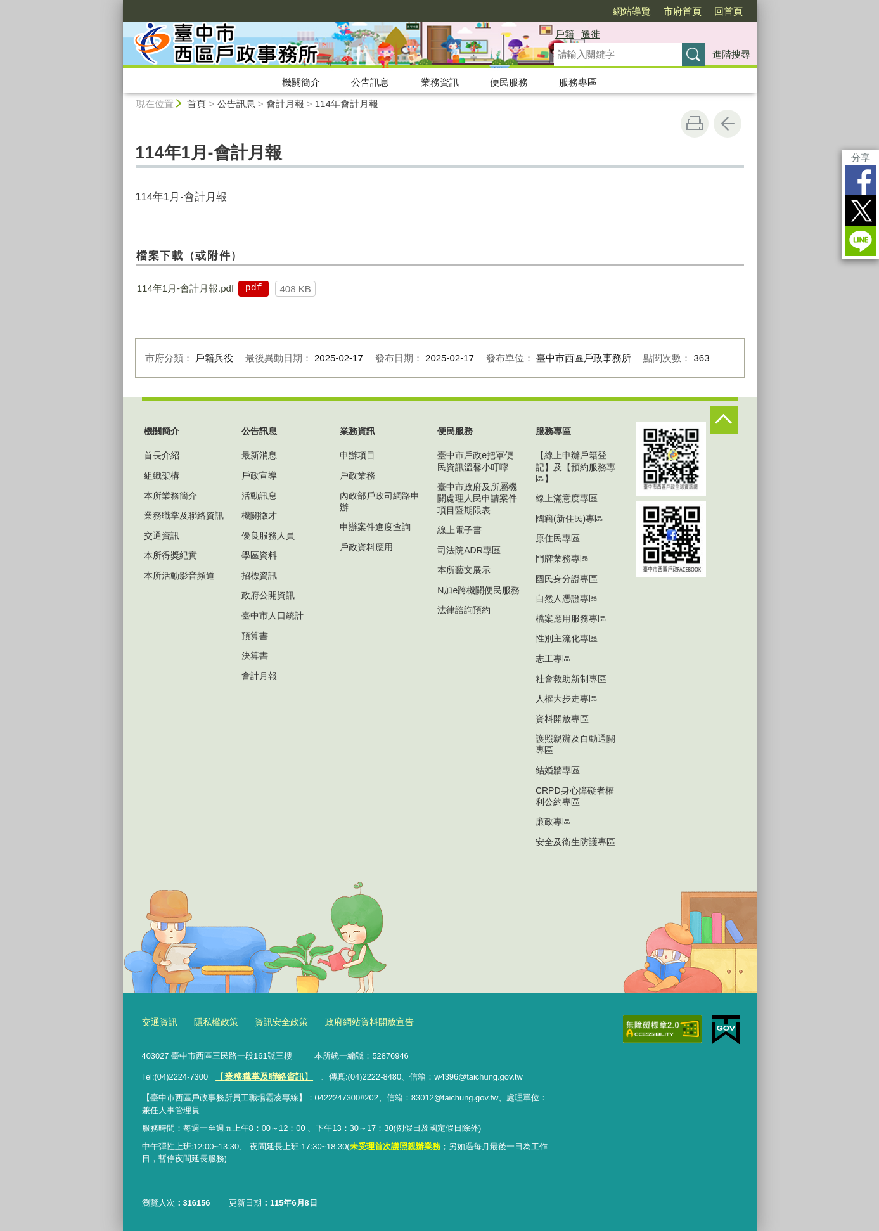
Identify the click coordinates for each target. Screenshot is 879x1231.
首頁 (196, 103)
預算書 (254, 636)
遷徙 (590, 34)
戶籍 (564, 34)
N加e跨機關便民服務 (478, 590)
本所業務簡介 (170, 496)
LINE (860, 241)
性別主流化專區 (567, 638)
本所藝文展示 (464, 570)
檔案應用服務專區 (571, 619)
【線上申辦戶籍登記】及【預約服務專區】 (575, 466)
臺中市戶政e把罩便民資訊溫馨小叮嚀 (475, 461)
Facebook (860, 180)
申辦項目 (357, 455)
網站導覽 (632, 11)
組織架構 (161, 475)
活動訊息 (259, 496)
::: (117, 5)
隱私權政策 (212, 1021)
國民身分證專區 (567, 579)
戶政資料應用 (366, 547)
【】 (260, 1075)
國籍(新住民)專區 (569, 518)
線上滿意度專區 (567, 498)
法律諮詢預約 (464, 610)
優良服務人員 (268, 536)
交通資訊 (161, 536)
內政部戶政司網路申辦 (380, 501)
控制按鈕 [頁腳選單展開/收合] (724, 420)
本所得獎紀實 (170, 555)
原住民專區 (558, 538)
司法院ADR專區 (469, 550)
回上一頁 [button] (727, 124)
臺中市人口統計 (272, 615)
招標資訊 (259, 575)
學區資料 (259, 555)
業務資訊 (440, 82)
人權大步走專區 (567, 698)
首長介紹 (161, 455)
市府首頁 (683, 11)
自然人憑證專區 (567, 598)
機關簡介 (301, 82)
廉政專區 (553, 821)
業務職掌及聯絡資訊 (184, 515)
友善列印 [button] (695, 124)
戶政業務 (357, 475)
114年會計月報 (346, 103)
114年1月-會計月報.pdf (185, 288)
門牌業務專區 (562, 558)
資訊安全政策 (273, 1021)
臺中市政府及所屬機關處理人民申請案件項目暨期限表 (477, 498)
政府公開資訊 (268, 595)
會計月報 (285, 103)
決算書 (254, 655)
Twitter (860, 210)
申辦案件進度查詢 (375, 527)
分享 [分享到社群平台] (860, 157)
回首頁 (728, 11)
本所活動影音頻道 (179, 575)
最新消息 (259, 455)
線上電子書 (459, 530)
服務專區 (578, 82)
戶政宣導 (259, 475)
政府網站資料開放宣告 (357, 1021)
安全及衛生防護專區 (575, 842)
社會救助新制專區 (571, 679)
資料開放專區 (562, 719)
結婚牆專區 (558, 770)
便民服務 (509, 82)
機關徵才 (259, 515)
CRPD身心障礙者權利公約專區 (575, 796)
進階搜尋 (731, 54)
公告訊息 (370, 82)
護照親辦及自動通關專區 (575, 744)
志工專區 (553, 659)
